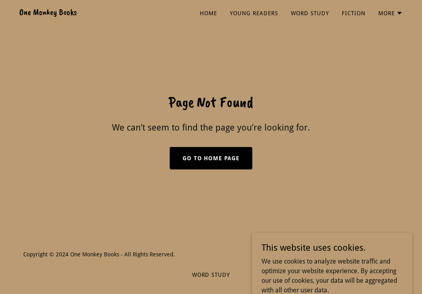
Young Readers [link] (254, 13)
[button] (390, 13)
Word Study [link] (310, 13)
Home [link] (208, 13)
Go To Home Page (211, 158)
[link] (48, 12)
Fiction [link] (353, 13)
